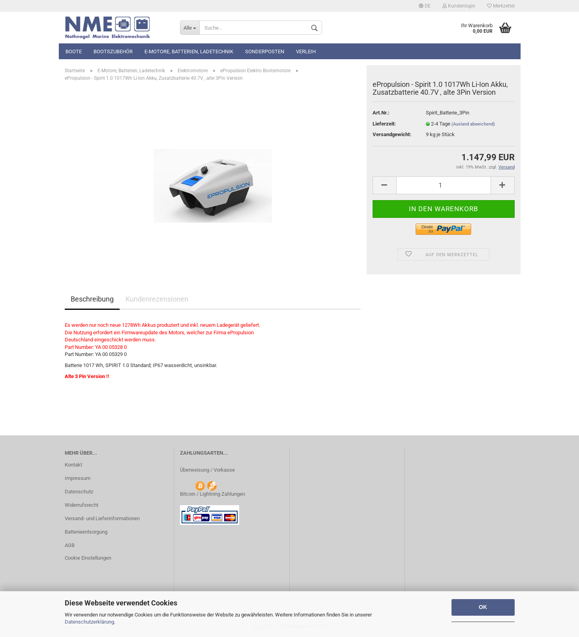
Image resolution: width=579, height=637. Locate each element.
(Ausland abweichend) (473, 124)
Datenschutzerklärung (89, 622)
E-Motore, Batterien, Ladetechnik (188, 51)
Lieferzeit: (384, 124)
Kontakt (73, 465)
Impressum (77, 478)
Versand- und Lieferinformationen (102, 518)
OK (483, 607)
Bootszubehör (113, 51)
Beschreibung (92, 299)
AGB (70, 545)
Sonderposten (264, 51)
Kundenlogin (458, 6)
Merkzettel (501, 6)
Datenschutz (79, 492)
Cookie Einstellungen (88, 558)
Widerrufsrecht (81, 505)
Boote (74, 51)
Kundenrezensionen (157, 299)
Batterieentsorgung (86, 532)
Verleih (306, 51)
